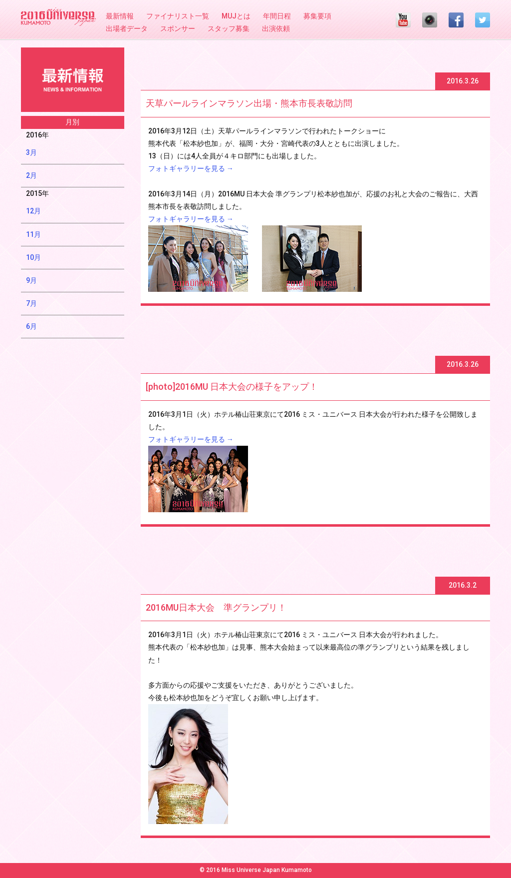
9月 (31, 280)
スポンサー (177, 28)
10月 (33, 257)
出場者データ (127, 28)
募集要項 (317, 16)
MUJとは (236, 16)
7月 (31, 303)
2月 (31, 175)
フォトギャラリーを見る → (191, 168)
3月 (31, 152)
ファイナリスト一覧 (177, 16)
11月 (33, 234)
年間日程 (277, 16)
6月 (31, 326)
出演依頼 (276, 28)
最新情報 (120, 16)
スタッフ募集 (229, 28)
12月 (33, 211)
